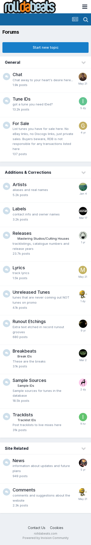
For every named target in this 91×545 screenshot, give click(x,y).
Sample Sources (29, 380)
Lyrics (19, 267)
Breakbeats (24, 351)
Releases (22, 233)
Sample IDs (25, 385)
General (12, 62)
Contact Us (36, 528)
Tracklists (23, 414)
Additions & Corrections (28, 172)
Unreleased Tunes (31, 292)
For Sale (21, 123)
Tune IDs (22, 99)
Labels (19, 208)
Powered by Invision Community (46, 538)
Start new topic (45, 47)
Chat (17, 74)
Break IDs (24, 356)
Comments (24, 489)
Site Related (16, 448)
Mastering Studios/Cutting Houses (43, 238)
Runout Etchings (29, 321)
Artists (20, 184)
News (19, 460)
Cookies (56, 528)
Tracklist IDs (26, 420)
